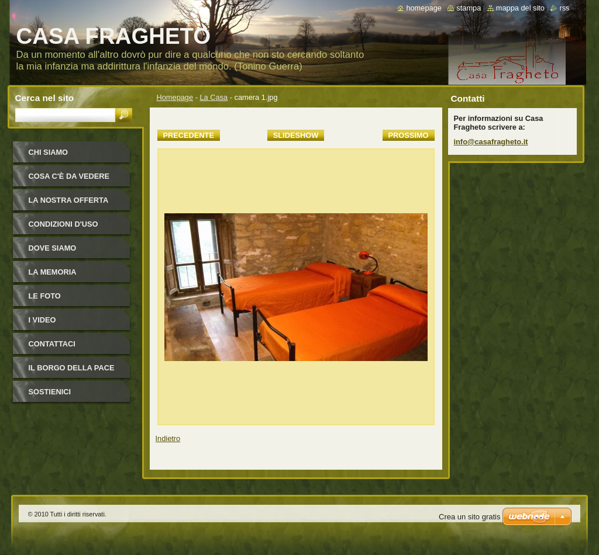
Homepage (175, 97)
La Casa (214, 97)
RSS (564, 8)
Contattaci (52, 343)
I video (42, 319)
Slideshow (296, 135)
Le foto (45, 296)
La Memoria (53, 272)
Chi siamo (48, 152)
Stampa (468, 8)
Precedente (188, 135)
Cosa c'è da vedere (69, 176)
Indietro (168, 438)
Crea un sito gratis (470, 516)
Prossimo (408, 135)
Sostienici (50, 391)
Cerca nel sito (44, 98)
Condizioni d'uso (63, 224)
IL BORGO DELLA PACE (72, 367)
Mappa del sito (520, 8)
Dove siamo (53, 248)
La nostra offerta (69, 200)
